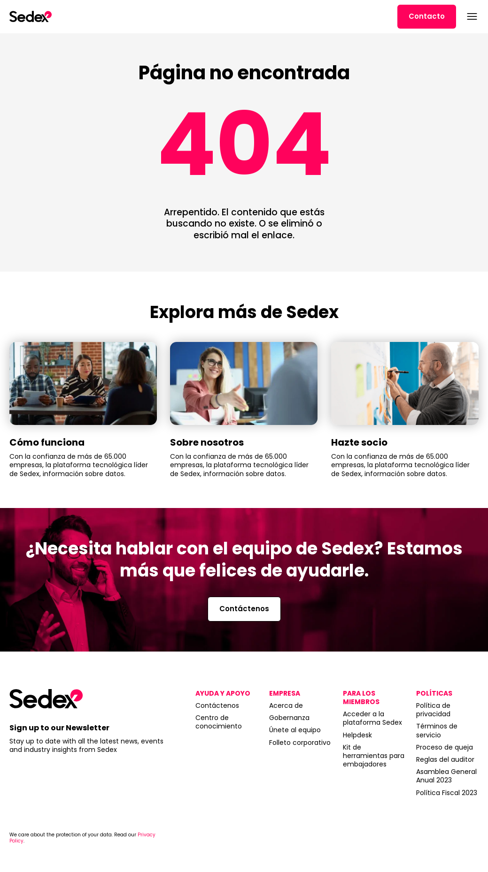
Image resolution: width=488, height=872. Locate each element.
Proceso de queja (444, 747)
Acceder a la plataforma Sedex (372, 718)
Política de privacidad (433, 709)
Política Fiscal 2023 (446, 793)
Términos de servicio (436, 730)
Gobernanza (289, 717)
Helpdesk (357, 735)
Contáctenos (244, 609)
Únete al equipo (295, 730)
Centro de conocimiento (218, 721)
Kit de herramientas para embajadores (373, 756)
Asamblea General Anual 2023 (446, 775)
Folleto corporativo (300, 742)
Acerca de (286, 705)
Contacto (427, 16)
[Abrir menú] (471, 16)
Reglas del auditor (445, 759)
